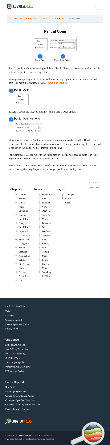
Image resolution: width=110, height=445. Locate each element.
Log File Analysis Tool (15, 345)
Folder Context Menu (46, 264)
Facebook (9, 315)
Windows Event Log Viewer (18, 367)
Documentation (16, 18)
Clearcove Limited (13, 320)
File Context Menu (46, 251)
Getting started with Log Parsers (19, 396)
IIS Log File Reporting (15, 353)
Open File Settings (57, 18)
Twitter (8, 311)
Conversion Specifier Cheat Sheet (20, 400)
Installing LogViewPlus (15, 391)
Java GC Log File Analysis (17, 349)
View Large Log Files (15, 362)
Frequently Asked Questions (17, 409)
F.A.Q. (22, 280)
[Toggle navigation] (99, 7)
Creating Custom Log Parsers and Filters (23, 405)
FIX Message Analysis (15, 371)
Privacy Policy (11, 329)
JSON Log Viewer (13, 358)
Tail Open (70, 194)
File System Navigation (36, 18)
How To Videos (12, 387)
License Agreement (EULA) (17, 324)
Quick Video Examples (23, 206)
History (45, 243)
